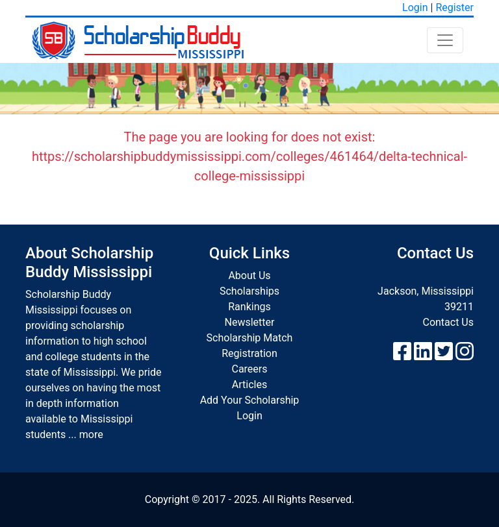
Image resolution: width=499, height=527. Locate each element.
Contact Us (448, 322)
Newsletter (250, 322)
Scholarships (249, 291)
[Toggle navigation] (445, 40)
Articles (249, 384)
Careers (249, 369)
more (91, 434)
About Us (249, 275)
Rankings (249, 306)
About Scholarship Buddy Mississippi (89, 262)
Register (454, 7)
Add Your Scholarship (250, 400)
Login (415, 7)
